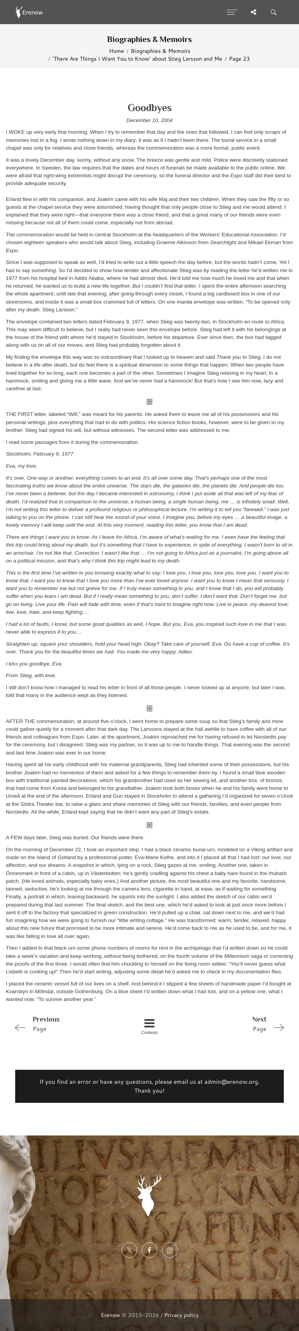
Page (65, 1023)
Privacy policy (181, 1315)
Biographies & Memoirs (160, 50)
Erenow (110, 1315)
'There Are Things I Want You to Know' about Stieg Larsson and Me (137, 58)
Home (116, 50)
